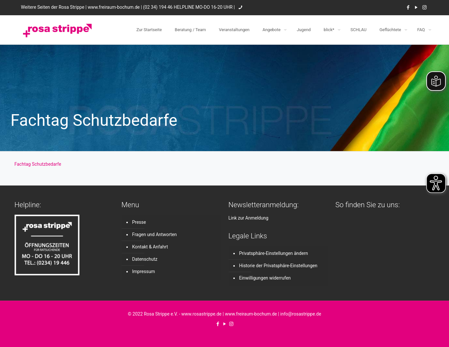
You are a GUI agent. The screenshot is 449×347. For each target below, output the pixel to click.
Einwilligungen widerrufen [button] (265, 278)
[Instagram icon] (424, 7)
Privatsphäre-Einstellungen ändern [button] (273, 253)
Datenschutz (145, 259)
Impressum (143, 271)
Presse (139, 222)
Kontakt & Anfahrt (150, 246)
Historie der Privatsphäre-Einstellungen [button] (278, 265)
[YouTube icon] (416, 7)
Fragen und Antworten (154, 234)
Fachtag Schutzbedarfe (38, 164)
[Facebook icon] (408, 7)
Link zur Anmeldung (248, 218)
